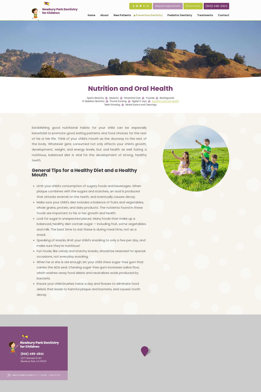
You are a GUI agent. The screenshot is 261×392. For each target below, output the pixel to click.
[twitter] (140, 6)
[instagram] (147, 6)
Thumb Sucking (118, 101)
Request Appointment (167, 6)
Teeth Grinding (112, 104)
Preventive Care (132, 98)
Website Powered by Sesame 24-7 (22, 375)
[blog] (144, 6)
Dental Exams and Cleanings (141, 104)
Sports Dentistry (95, 98)
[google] (137, 6)
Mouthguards (167, 98)
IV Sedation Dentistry (93, 101)
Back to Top (55, 375)
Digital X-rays (139, 101)
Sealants (114, 98)
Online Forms (193, 6)
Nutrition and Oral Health (165, 101)
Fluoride (150, 98)
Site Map (44, 375)
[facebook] (133, 6)
